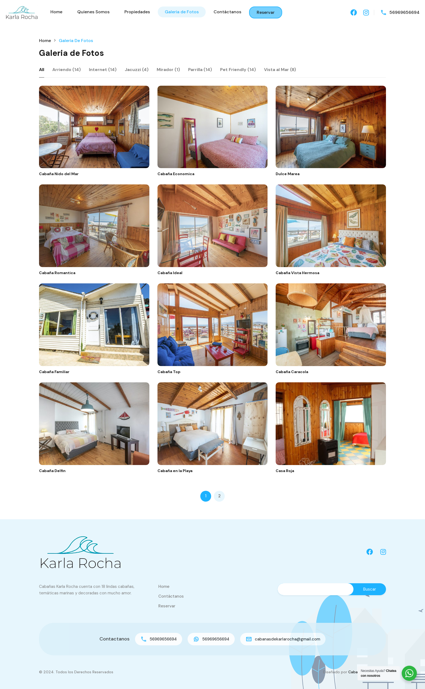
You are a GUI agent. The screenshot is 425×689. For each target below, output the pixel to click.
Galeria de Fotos (182, 12)
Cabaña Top (169, 371)
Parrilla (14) (200, 69)
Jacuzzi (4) (137, 69)
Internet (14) (103, 69)
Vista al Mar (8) (280, 69)
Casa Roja (285, 470)
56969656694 (404, 12)
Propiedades (137, 12)
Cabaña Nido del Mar (59, 173)
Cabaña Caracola (292, 371)
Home (56, 12)
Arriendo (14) (66, 69)
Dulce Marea (288, 173)
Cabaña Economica (175, 173)
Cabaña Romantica (57, 272)
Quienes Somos (93, 12)
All (41, 69)
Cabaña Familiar (54, 371)
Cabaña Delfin (52, 470)
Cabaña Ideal (169, 272)
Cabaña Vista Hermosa (297, 272)
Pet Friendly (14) (238, 69)
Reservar (266, 12)
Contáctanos (227, 12)
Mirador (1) (168, 69)
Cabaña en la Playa (174, 470)
